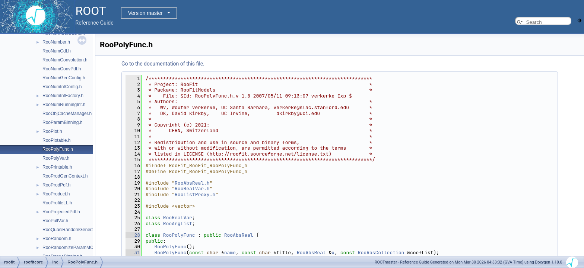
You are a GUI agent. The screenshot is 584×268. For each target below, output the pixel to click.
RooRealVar (177, 217)
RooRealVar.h (192, 188)
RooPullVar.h (55, 220)
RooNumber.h (56, 42)
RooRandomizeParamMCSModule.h (78, 247)
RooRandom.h (56, 238)
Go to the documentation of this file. (162, 64)
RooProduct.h (56, 194)
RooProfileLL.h (57, 202)
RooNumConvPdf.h (61, 68)
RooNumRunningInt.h (63, 104)
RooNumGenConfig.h (63, 77)
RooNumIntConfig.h (62, 86)
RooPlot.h (52, 131)
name (230, 252)
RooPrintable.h (57, 167)
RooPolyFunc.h (57, 149)
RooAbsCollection (381, 252)
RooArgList (177, 223)
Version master (145, 13)
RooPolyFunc (179, 235)
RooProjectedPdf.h (61, 211)
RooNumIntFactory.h (62, 95)
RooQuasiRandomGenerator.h (72, 229)
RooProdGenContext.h (65, 176)
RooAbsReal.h (192, 183)
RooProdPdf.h (56, 185)
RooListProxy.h (195, 194)
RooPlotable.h (56, 140)
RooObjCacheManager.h (67, 113)
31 (133, 252)
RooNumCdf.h (56, 51)
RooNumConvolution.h (65, 60)
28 (133, 235)
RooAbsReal (238, 235)
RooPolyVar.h (56, 158)
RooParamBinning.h (62, 122)
